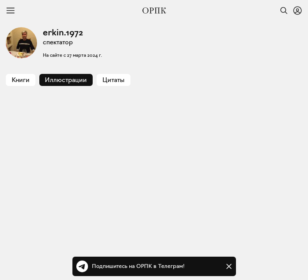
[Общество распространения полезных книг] (154, 10)
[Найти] (281, 10)
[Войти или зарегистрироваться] (297, 10)
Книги (21, 80)
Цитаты (113, 80)
